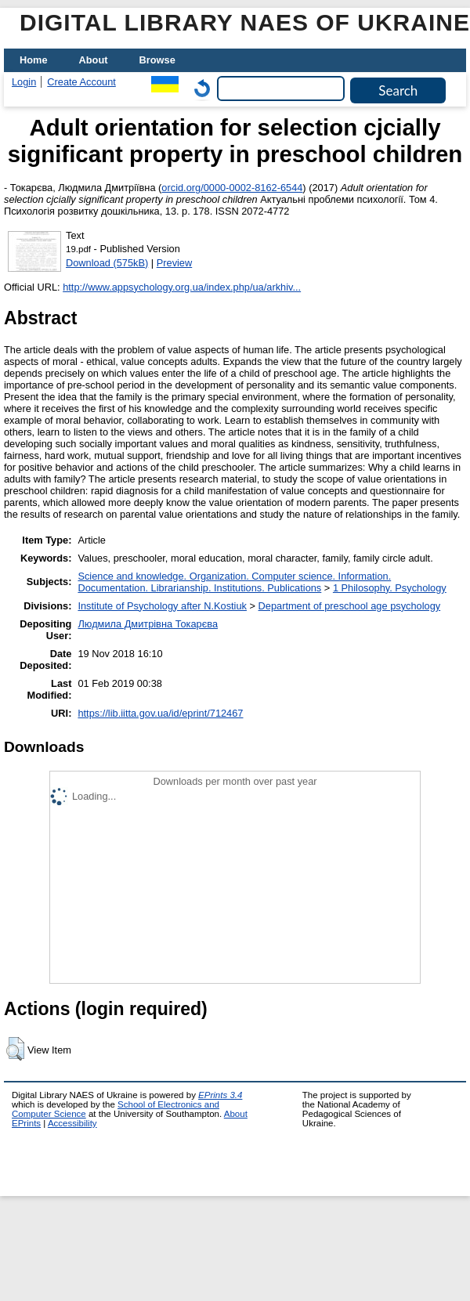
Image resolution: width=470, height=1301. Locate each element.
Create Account (81, 82)
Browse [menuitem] (157, 60)
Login (24, 82)
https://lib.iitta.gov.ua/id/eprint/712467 (160, 713)
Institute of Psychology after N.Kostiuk (162, 606)
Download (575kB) (107, 263)
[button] (15, 1049)
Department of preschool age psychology (349, 606)
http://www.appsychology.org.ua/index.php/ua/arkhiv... (182, 287)
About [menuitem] (93, 60)
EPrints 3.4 (220, 1095)
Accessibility (72, 1123)
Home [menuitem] (34, 60)
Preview (175, 263)
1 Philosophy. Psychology (389, 588)
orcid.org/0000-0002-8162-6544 (231, 187)
